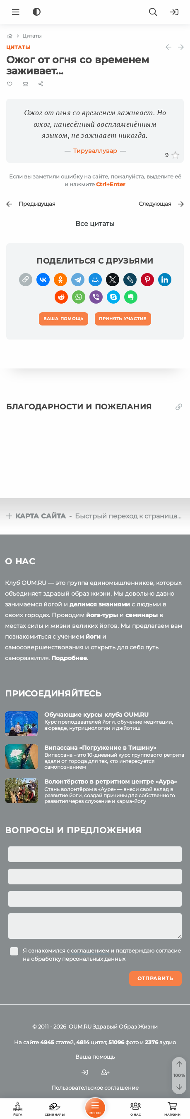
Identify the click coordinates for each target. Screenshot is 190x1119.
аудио (160, 1042)
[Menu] (15, 12)
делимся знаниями (100, 604)
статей (57, 1042)
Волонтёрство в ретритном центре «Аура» (110, 781)
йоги (93, 636)
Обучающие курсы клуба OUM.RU (96, 714)
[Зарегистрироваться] (105, 1072)
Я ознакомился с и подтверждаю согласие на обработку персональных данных (102, 954)
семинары (141, 615)
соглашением (90, 950)
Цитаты (18, 47)
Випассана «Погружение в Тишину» (100, 747)
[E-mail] (25, 84)
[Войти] (174, 12)
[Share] (40, 84)
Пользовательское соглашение (95, 1087)
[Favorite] (9, 84)
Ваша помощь (95, 1056)
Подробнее (69, 658)
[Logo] (95, 12)
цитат (91, 1042)
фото (123, 1042)
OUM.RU (80, 1026)
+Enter (110, 184)
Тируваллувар (95, 150)
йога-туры (102, 615)
